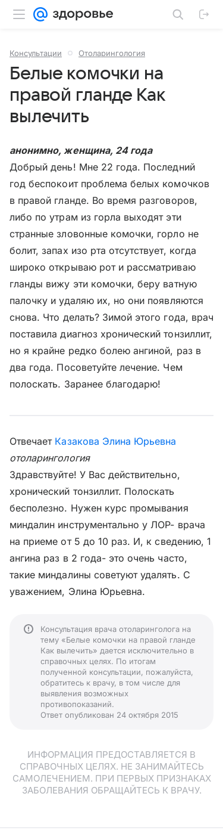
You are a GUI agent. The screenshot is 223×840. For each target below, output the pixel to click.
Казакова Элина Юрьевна (115, 441)
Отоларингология (111, 53)
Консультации (36, 53)
